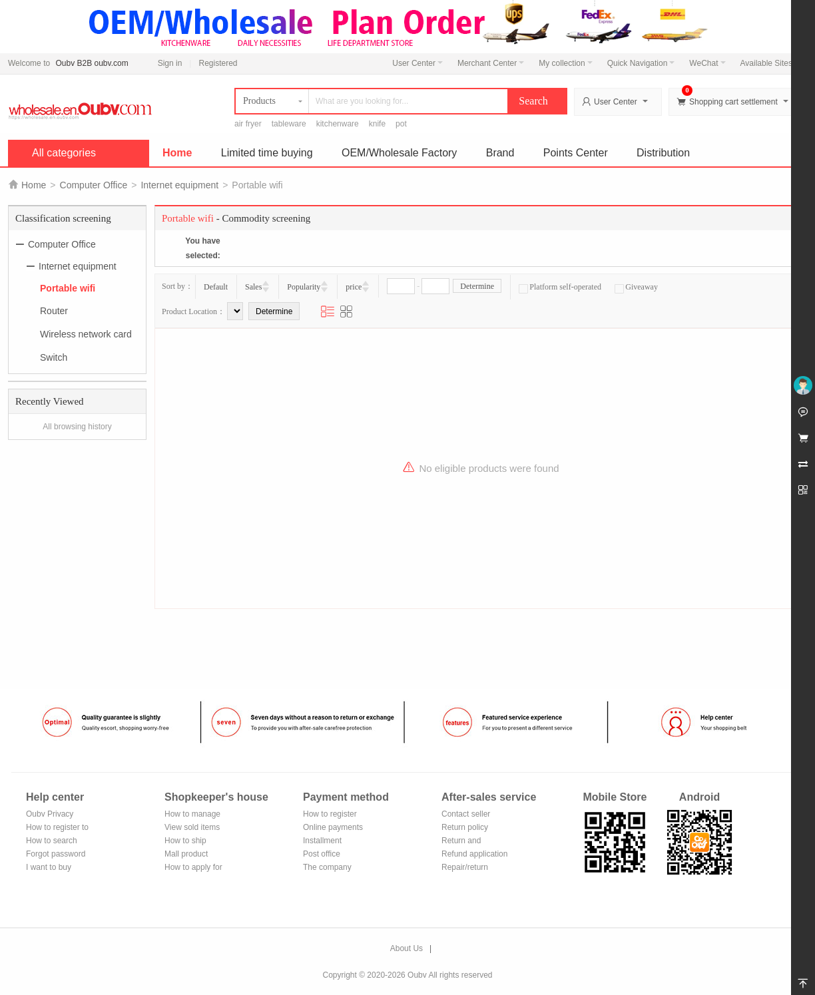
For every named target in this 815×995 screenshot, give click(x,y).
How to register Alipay (330, 815)
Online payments (333, 827)
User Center (417, 63)
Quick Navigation (641, 63)
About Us (406, 948)
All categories (64, 152)
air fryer (248, 123)
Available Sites (770, 63)
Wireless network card (86, 334)
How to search (51, 840)
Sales (253, 287)
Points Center (575, 152)
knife (377, 123)
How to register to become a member (57, 828)
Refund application (474, 854)
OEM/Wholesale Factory (399, 152)
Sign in (170, 63)
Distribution (663, 152)
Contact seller (465, 814)
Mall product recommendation (194, 855)
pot (401, 123)
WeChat (707, 63)
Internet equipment (179, 185)
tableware (289, 123)
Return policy (464, 827)
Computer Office (94, 185)
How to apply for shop (193, 868)
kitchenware (337, 123)
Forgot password (55, 854)
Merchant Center (490, 63)
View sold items (192, 827)
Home (177, 152)
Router (54, 310)
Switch (53, 357)
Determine (477, 286)
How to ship (185, 840)
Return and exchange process (473, 841)
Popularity (303, 287)
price (354, 287)
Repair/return (464, 867)
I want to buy (48, 867)
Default (216, 287)
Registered (217, 63)
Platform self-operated (560, 287)
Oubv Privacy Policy (49, 815)
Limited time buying (267, 152)
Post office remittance (321, 855)
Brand (500, 152)
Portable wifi (67, 287)
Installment (322, 840)
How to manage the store (192, 815)
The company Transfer (327, 868)
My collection (565, 63)
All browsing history (77, 426)
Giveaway (636, 287)
